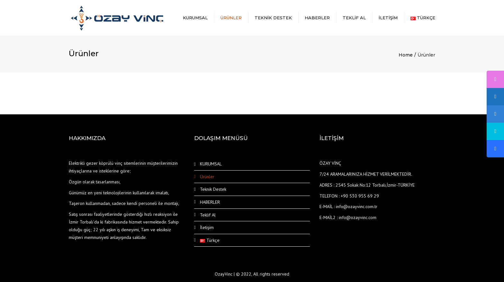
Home (406, 55)
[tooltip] (495, 79)
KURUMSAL (195, 17)
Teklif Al (354, 17)
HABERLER (317, 17)
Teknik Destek (273, 17)
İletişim (388, 17)
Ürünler (231, 17)
